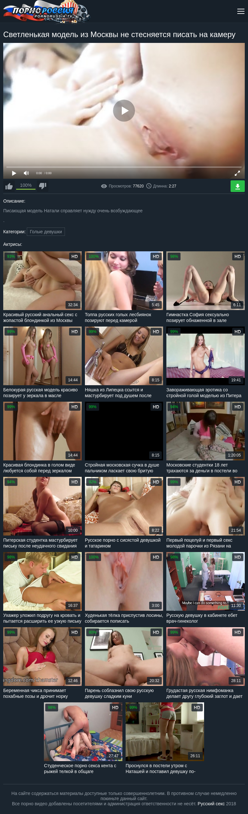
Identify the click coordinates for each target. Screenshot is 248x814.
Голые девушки (46, 231)
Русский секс (211, 803)
